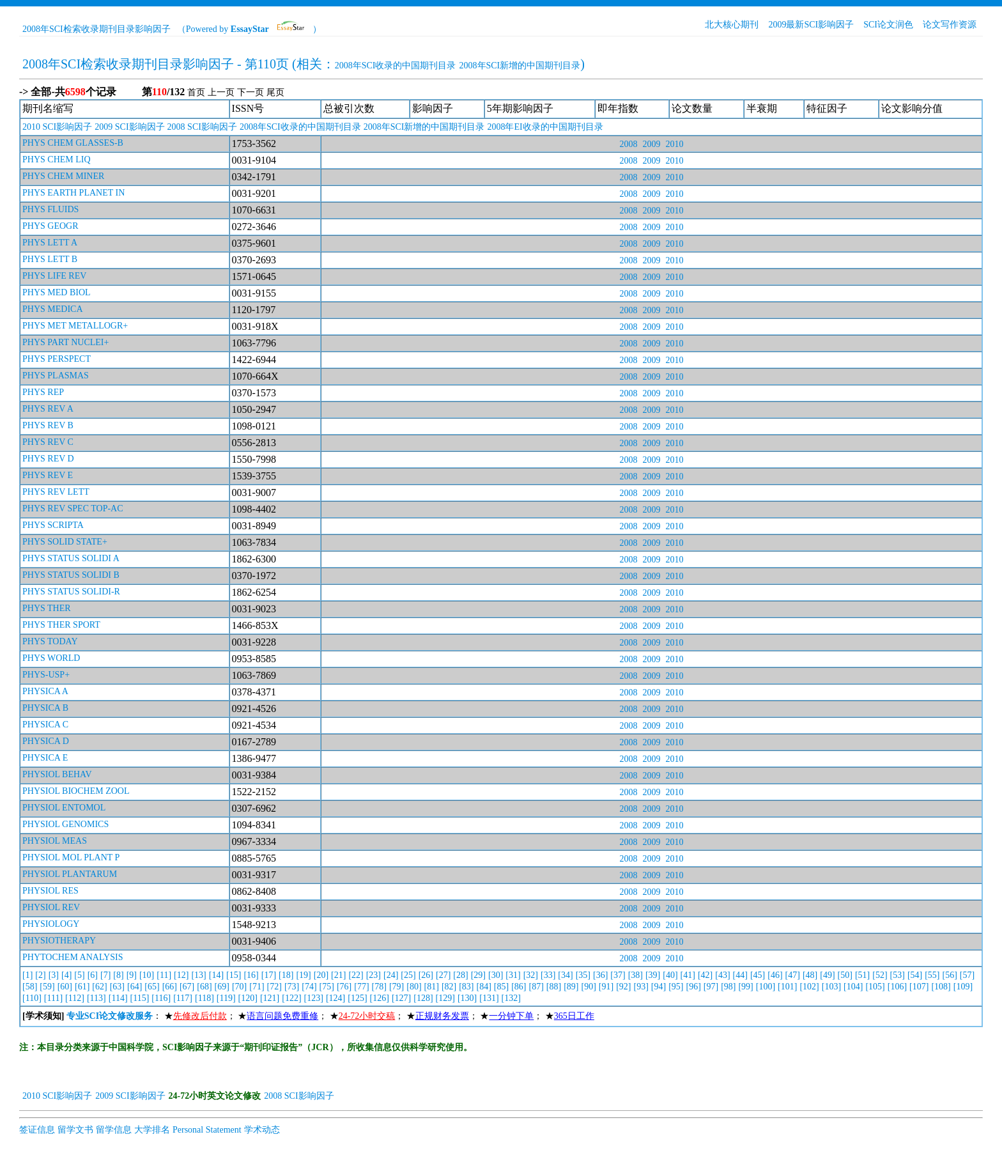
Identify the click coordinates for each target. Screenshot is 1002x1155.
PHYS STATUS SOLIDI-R (71, 591)
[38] (635, 975)
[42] (705, 975)
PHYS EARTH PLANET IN (73, 193)
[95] (675, 986)
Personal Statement (207, 1130)
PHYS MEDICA (52, 309)
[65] (151, 986)
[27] (443, 975)
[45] (757, 975)
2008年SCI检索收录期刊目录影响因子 (96, 29)
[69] (222, 986)
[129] (445, 998)
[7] (105, 975)
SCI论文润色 (888, 24)
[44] (740, 975)
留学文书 (75, 1130)
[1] (27, 975)
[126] (379, 998)
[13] (198, 975)
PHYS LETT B (49, 259)
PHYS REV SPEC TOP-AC (72, 508)
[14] (216, 975)
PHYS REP (43, 392)
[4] (66, 975)
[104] (853, 986)
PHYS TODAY (50, 641)
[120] (248, 998)
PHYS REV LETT (55, 492)
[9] (132, 975)
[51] (862, 975)
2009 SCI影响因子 (129, 127)
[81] (431, 986)
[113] (96, 998)
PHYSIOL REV (51, 907)
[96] (693, 986)
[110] (32, 998)
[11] (164, 975)
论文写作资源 (949, 24)
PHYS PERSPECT (56, 359)
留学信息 (114, 1130)
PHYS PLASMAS (55, 375)
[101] (787, 986)
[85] (501, 986)
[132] (511, 998)
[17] (268, 975)
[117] (182, 998)
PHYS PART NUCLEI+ (65, 342)
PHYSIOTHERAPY (59, 940)
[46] (774, 975)
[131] (488, 998)
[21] (338, 975)
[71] (256, 986)
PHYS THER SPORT (61, 625)
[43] (722, 975)
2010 (674, 144)
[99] (745, 986)
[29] (478, 975)
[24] (390, 975)
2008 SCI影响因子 (202, 127)
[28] (460, 975)
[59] (47, 986)
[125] (357, 998)
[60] (65, 986)
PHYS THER (46, 608)
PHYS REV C (47, 442)
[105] (874, 986)
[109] (963, 986)
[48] (810, 975)
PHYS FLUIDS (50, 209)
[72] (274, 986)
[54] (914, 975)
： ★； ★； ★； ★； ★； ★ (308, 1016)
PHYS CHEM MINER (63, 176)
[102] (809, 986)
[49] (827, 975)
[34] (565, 975)
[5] (79, 975)
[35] (583, 975)
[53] (897, 975)
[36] (600, 975)
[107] (919, 986)
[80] (413, 986)
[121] (269, 998)
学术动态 (262, 1130)
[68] (204, 986)
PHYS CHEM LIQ (56, 159)
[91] (606, 986)
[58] (29, 986)
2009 (651, 144)
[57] (967, 975)
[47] (792, 975)
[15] (233, 975)
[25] (408, 975)
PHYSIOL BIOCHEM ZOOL (75, 791)
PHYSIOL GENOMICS (65, 824)
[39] (652, 975)
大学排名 (152, 1130)
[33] (548, 975)
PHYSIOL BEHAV (57, 774)
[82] (449, 986)
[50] (845, 975)
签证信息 (37, 1130)
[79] (396, 986)
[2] (40, 975)
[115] (140, 998)
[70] (239, 986)
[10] (146, 975)
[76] (344, 986)
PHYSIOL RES (50, 890)
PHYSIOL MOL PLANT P (70, 857)
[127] (401, 998)
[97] (711, 986)
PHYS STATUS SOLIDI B (70, 575)
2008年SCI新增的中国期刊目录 (520, 65)
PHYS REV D (48, 458)
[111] (53, 998)
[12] (181, 975)
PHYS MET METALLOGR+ (75, 325)
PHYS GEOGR (50, 226)
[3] (54, 975)
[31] (512, 975)
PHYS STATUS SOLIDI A (70, 558)
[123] (313, 998)
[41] (688, 975)
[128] (423, 998)
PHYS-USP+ (46, 674)
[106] (897, 986)
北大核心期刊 (732, 24)
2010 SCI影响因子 (57, 127)
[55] (932, 975)
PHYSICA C (45, 724)
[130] (467, 998)
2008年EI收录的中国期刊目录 (545, 127)
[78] (379, 986)
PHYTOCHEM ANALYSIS (72, 957)
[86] (518, 986)
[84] (484, 986)
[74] (309, 986)
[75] (327, 986)
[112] (74, 998)
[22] (355, 975)
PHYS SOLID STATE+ (64, 541)
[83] (466, 986)
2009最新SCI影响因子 (811, 24)
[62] (99, 986)
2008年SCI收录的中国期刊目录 (395, 65)
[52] (879, 975)
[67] (187, 986)
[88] (553, 986)
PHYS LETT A (49, 242)
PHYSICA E (45, 758)
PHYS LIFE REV (54, 276)
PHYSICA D (45, 741)
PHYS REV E (47, 475)
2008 (628, 144)
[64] (134, 986)
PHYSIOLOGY (50, 924)
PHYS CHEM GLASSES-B (72, 143)
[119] (226, 998)
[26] (426, 975)
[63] (117, 986)
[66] (169, 986)
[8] (118, 975)
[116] (161, 998)
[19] (303, 975)
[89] (571, 986)
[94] (658, 986)
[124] (335, 998)
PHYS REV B (47, 425)
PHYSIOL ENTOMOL (63, 807)
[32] (530, 975)
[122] (291, 998)
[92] (623, 986)
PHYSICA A (45, 691)
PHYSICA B (45, 708)
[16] (250, 975)
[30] (495, 975)
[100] (765, 986)
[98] (728, 986)
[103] (831, 986)
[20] (321, 975)
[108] (940, 986)
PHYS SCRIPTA (53, 525)
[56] (950, 975)
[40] (670, 975)
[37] (617, 975)
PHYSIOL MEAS (54, 841)
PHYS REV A (47, 409)
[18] (286, 975)
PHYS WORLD (51, 658)
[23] (373, 975)
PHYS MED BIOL (56, 292)
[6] (93, 975)
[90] (589, 986)
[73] (291, 986)
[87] (536, 986)
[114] (118, 998)
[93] (640, 986)
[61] (82, 986)
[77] (361, 986)
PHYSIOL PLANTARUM (69, 874)
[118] (204, 998)
